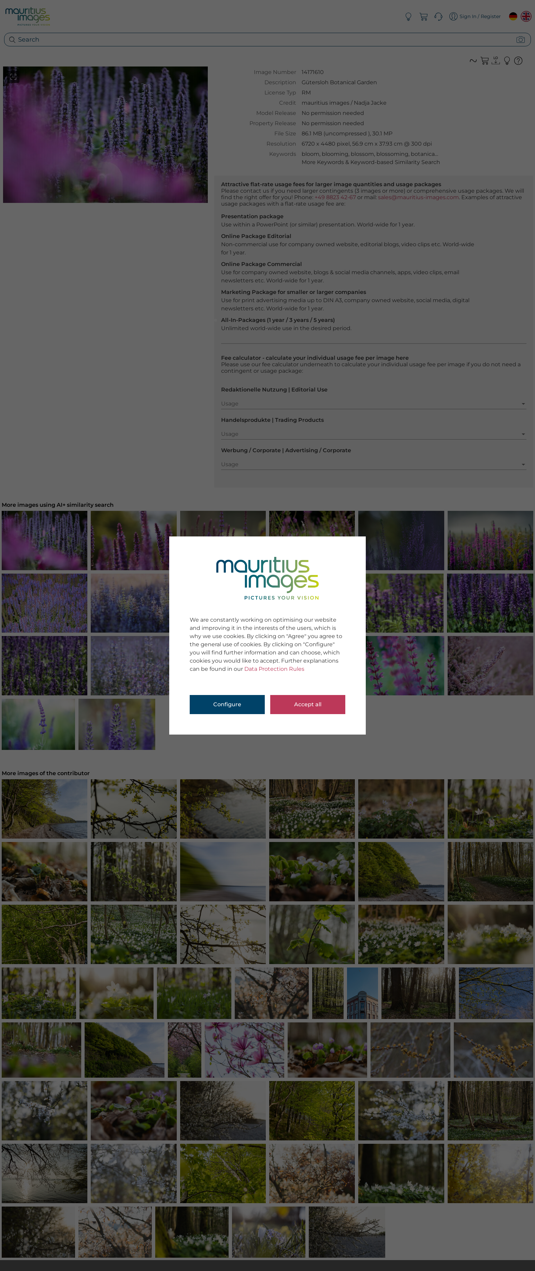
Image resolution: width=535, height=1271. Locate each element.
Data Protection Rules (274, 669)
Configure (227, 704)
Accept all (307, 704)
